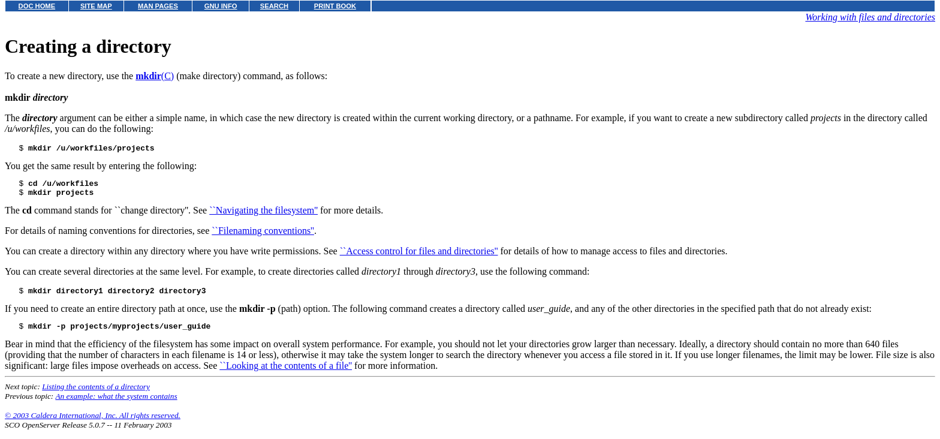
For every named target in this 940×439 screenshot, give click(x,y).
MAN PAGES (158, 6)
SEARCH (274, 6)
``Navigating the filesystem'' (263, 216)
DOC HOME (37, 6)
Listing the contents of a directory (96, 395)
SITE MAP (96, 6)
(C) (154, 76)
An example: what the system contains (116, 405)
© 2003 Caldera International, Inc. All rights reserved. (92, 424)
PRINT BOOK (335, 6)
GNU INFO (220, 6)
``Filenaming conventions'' (263, 236)
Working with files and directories (870, 17)
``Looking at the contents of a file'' (285, 374)
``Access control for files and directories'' (419, 256)
